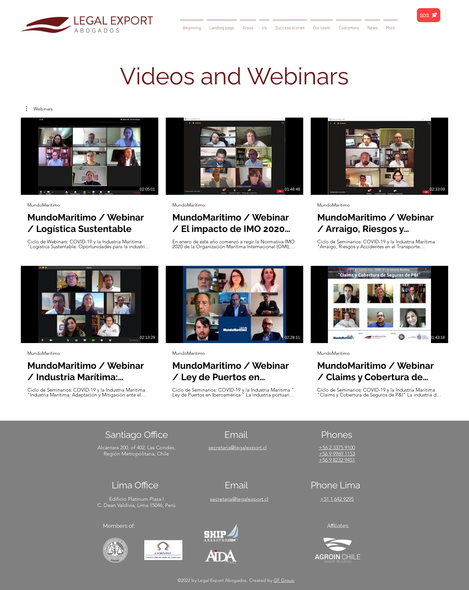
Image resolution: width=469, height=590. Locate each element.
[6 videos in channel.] (234, 257)
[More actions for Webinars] (39, 108)
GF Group (284, 580)
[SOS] (428, 15)
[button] (372, 25)
